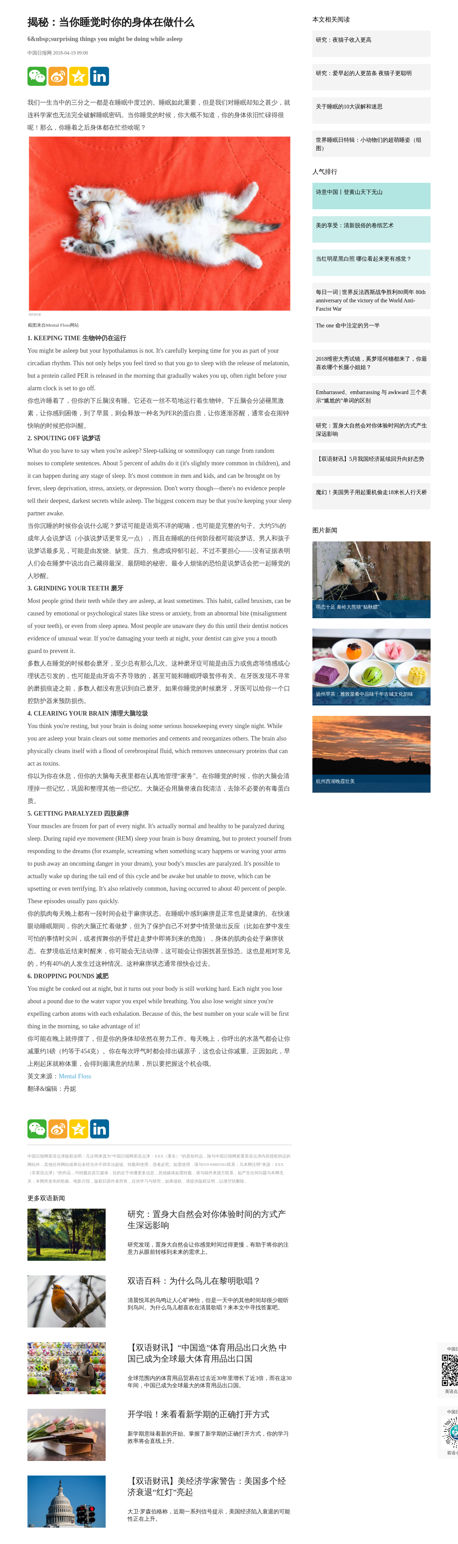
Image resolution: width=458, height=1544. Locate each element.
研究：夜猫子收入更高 (343, 40)
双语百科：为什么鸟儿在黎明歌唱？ (194, 1280)
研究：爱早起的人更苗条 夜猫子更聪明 (364, 73)
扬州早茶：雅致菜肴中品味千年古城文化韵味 (364, 694)
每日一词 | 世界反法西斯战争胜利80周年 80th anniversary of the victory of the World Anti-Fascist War (371, 300)
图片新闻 (324, 530)
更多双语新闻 (46, 1198)
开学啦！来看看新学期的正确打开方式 (198, 1414)
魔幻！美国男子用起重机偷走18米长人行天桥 (371, 492)
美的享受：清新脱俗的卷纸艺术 (355, 225)
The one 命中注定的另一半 (348, 325)
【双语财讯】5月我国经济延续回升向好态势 (370, 459)
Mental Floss (75, 1076)
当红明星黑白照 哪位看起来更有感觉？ (364, 259)
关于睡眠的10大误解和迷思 (349, 106)
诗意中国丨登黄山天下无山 (349, 192)
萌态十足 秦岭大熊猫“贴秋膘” (348, 607)
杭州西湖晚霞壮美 (335, 781)
